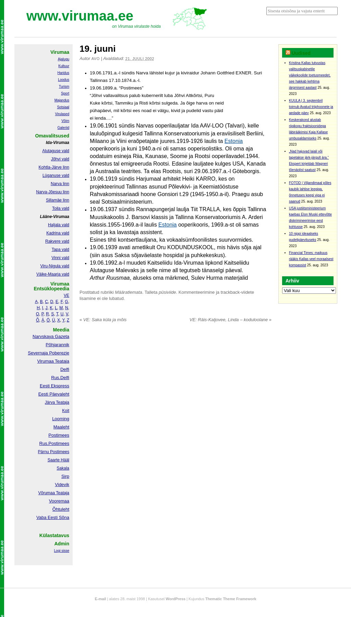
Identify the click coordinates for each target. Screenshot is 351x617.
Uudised (301, 53)
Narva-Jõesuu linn (52, 192)
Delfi (64, 369)
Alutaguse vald (55, 150)
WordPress (175, 599)
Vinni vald (60, 257)
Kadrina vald (57, 233)
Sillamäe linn (57, 200)
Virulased (62, 114)
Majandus (62, 100)
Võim (65, 121)
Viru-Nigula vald (55, 266)
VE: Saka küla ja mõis (103, 319)
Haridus (63, 73)
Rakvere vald (57, 241)
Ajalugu (63, 59)
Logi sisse (61, 551)
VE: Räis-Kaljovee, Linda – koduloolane (230, 319)
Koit (65, 410)
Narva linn (60, 183)
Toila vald (60, 208)
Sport (65, 93)
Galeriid (63, 128)
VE (66, 295)
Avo (96, 59)
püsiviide (167, 292)
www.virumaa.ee (79, 15)
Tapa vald (60, 249)
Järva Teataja (57, 402)
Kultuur (63, 66)
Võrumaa (46, 493)
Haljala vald (58, 224)
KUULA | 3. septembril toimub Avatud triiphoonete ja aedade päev (311, 107)
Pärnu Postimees (53, 451)
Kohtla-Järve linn (54, 167)
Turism (64, 86)
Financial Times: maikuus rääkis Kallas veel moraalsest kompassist (311, 259)
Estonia (234, 141)
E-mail (100, 599)
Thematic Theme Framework (230, 599)
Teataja (62, 493)
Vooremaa (59, 501)
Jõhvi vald (60, 159)
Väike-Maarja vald (52, 274)
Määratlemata (128, 292)
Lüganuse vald (56, 175)
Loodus (63, 80)
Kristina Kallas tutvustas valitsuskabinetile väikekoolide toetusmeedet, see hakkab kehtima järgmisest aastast (309, 75)
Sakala (63, 468)
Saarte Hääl (58, 460)
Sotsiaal (63, 107)
